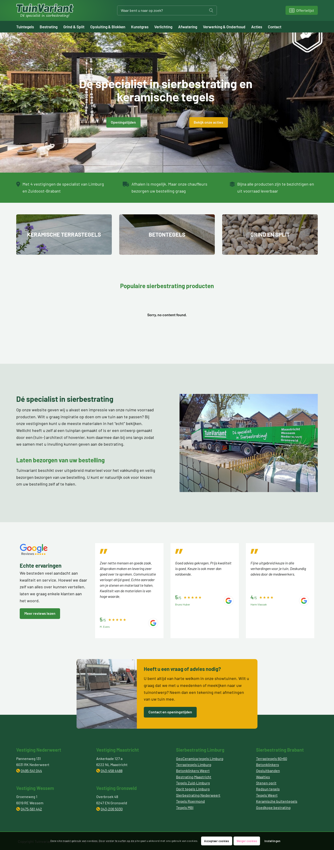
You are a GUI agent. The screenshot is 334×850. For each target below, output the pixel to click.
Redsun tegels (268, 789)
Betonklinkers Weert (193, 770)
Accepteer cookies (216, 841)
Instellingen (272, 841)
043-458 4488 (111, 770)
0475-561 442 (31, 809)
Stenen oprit (266, 783)
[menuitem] (28, 26)
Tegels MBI (184, 807)
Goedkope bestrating (273, 807)
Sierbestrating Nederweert (198, 795)
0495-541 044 (31, 770)
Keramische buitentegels (276, 801)
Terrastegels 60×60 (271, 758)
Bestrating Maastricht (193, 777)
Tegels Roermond (190, 801)
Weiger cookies (247, 841)
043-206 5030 (112, 809)
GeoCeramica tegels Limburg (199, 758)
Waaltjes (263, 777)
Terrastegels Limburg (193, 764)
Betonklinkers (267, 764)
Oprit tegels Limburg (193, 789)
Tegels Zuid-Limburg (193, 783)
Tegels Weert (267, 795)
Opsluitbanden (268, 770)
